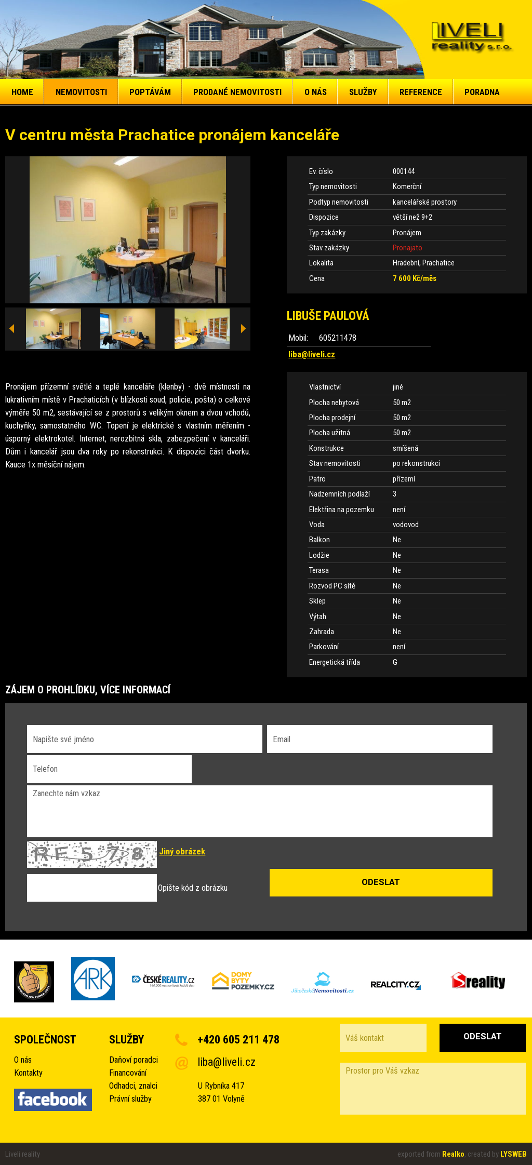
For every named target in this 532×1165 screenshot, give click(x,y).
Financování (128, 1073)
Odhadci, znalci (133, 1086)
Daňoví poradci (133, 1060)
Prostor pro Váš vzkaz (433, 1089)
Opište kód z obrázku (193, 888)
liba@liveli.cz (311, 354)
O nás (23, 1060)
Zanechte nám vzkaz (260, 811)
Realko (453, 1154)
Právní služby (130, 1099)
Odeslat (482, 1036)
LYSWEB (513, 1154)
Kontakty (28, 1073)
